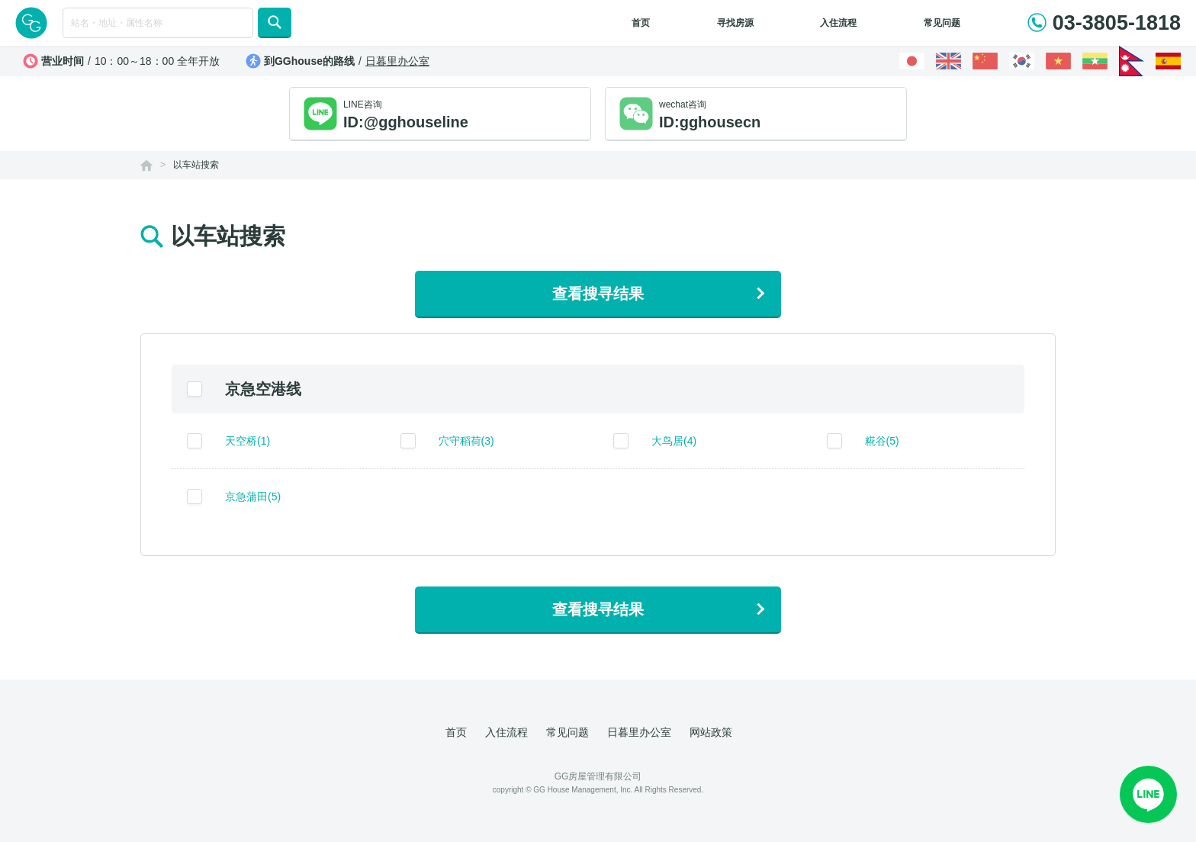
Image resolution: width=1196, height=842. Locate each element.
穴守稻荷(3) (466, 441)
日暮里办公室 (397, 61)
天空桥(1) (247, 441)
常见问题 (942, 23)
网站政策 (711, 732)
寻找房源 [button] (735, 23)
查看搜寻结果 (598, 293)
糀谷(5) (882, 441)
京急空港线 (263, 389)
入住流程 (838, 23)
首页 (641, 23)
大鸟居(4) (673, 441)
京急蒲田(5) (253, 496)
